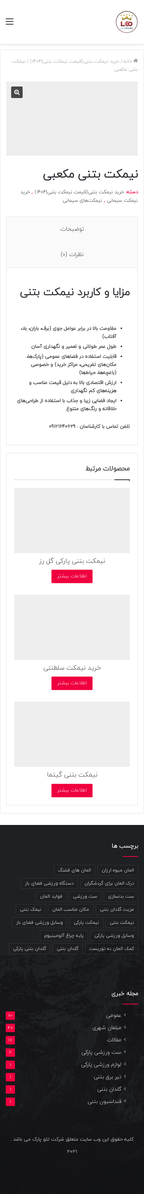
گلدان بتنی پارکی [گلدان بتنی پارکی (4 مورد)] (29, 949)
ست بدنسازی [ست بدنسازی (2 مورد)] (121, 896)
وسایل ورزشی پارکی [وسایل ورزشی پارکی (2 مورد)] (114, 936)
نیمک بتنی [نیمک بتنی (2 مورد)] (30, 909)
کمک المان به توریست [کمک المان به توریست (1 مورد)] (111, 949)
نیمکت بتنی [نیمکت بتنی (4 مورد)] (122, 923)
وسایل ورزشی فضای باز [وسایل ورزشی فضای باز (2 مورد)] (39, 923)
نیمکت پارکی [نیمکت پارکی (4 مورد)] (86, 923)
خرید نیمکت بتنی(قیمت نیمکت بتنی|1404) (74, 61)
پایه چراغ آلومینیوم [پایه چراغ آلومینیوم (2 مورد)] (64, 936)
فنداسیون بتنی (104, 1101)
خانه (128, 61)
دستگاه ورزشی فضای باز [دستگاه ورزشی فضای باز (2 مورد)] (49, 883)
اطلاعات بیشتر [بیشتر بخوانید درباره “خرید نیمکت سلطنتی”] (72, 683)
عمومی (113, 1015)
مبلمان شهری (106, 1027)
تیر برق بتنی (107, 1077)
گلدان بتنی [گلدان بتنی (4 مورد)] (67, 949)
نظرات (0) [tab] (72, 255)
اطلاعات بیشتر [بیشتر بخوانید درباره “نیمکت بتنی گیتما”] (72, 790)
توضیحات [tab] (72, 229)
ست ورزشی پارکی (101, 1052)
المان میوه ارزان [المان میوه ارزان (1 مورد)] (118, 870)
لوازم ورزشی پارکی (101, 1064)
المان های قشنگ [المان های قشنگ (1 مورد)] (74, 870)
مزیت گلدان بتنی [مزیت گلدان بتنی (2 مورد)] (117, 909)
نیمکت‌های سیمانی (82, 200)
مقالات (114, 1040)
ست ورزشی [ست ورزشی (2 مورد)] (85, 896)
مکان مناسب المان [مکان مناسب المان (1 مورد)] (70, 909)
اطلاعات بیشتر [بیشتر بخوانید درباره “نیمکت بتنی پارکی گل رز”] (72, 576)
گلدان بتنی (109, 1089)
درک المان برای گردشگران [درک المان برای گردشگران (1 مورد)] (109, 883)
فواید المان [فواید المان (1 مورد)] (51, 896)
